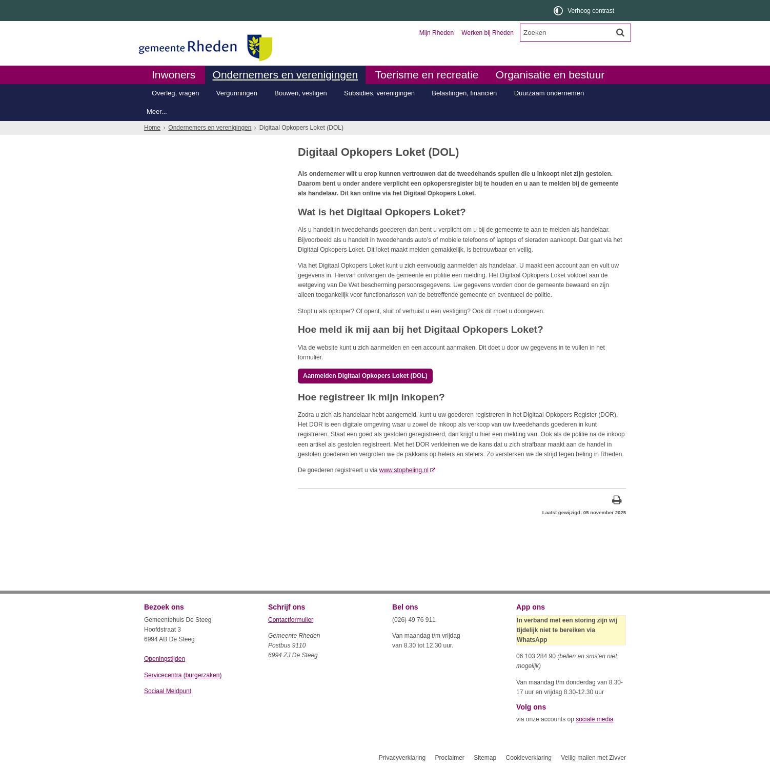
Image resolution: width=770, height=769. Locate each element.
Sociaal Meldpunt (167, 691)
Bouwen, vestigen (300, 93)
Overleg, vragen (175, 93)
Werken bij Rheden (487, 32)
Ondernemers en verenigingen (285, 74)
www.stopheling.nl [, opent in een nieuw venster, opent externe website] (404, 470)
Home (152, 127)
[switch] (585, 10)
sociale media (594, 719)
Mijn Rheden (436, 32)
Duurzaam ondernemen (549, 93)
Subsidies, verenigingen (379, 93)
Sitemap (485, 757)
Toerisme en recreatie (427, 74)
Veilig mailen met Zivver (593, 757)
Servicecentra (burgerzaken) (182, 675)
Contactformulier (290, 619)
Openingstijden (164, 658)
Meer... (157, 111)
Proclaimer (449, 757)
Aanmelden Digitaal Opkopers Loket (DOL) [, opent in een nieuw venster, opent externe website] (365, 375)
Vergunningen (236, 93)
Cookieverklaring (529, 757)
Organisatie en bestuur (550, 74)
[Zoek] (620, 32)
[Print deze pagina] (617, 501)
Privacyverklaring (402, 757)
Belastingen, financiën (464, 93)
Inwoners (173, 74)
